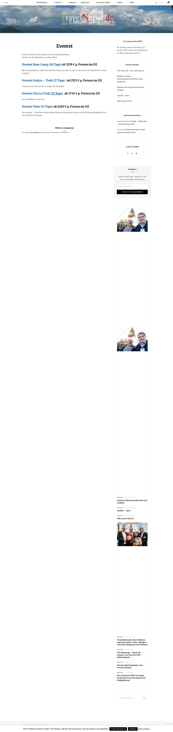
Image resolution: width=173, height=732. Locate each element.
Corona (72, 3)
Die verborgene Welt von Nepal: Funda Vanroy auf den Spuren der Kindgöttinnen (131, 678)
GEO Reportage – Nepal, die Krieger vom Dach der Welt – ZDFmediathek (129, 655)
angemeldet (34, 132)
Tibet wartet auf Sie (124, 101)
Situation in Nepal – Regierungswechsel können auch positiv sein (130, 79)
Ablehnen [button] (132, 729)
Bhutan (120, 497)
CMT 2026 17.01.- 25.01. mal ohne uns (130, 71)
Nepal (120, 3)
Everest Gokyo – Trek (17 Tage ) (44, 80)
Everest (58, 3)
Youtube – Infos (123, 96)
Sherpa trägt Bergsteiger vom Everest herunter (130, 666)
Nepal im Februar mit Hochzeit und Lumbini (132, 501)
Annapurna (42, 3)
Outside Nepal (103, 3)
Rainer (119, 130)
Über (132, 3)
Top (149, 725)
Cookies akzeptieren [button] (118, 729)
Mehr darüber (144, 729)
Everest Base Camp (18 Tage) (41, 64)
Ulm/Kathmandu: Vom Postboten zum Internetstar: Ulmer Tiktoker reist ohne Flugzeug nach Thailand (132, 642)
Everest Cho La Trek (36, 93)
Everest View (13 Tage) (38, 106)
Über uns (85, 3)
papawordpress (122, 121)
